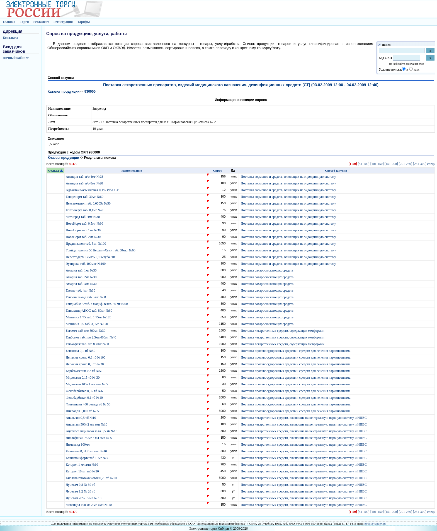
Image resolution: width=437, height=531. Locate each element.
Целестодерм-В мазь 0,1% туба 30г (91, 257)
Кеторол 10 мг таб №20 (83, 471)
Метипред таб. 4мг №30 (83, 217)
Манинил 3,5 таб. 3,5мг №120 (87, 324)
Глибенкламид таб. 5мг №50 (86, 297)
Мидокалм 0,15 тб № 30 (83, 377)
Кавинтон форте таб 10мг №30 (88, 458)
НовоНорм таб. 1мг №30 (83, 230)
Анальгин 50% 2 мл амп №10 (87, 424)
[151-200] (391, 164)
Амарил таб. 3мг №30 (82, 284)
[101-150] (377, 164)
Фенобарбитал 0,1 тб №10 (85, 398)
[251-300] (419, 164)
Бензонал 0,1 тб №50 (81, 351)
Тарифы (83, 22)
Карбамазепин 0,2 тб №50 (84, 371)
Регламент (41, 22)
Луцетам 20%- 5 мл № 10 (84, 498)
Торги (24, 22)
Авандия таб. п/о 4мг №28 (85, 177)
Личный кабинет (16, 58)
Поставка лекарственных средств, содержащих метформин (282, 331)
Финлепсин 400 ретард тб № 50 (88, 404)
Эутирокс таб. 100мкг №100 (86, 264)
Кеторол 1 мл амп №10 (82, 465)
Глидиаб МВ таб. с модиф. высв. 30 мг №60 (97, 304)
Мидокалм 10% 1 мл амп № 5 (87, 384)
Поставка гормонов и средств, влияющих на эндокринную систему (288, 177)
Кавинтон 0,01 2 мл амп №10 (87, 451)
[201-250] (405, 164)
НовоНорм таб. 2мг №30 (83, 237)
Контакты (10, 38)
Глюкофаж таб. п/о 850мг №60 (88, 344)
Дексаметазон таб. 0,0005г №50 (88, 203)
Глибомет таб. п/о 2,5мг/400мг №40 (91, 337)
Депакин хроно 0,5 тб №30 (85, 364)
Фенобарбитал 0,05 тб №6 (85, 391)
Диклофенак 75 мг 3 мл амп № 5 (89, 438)
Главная (9, 22)
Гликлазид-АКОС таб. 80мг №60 (89, 311)
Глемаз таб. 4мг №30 (81, 290)
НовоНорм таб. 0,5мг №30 (85, 223)
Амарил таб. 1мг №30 (82, 270)
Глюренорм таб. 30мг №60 (85, 197)
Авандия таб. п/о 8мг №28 (85, 183)
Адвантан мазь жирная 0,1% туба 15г (92, 190)
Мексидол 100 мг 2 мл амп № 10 (89, 505)
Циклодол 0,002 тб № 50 (83, 411)
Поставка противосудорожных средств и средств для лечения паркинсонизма (296, 351)
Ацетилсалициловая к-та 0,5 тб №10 (92, 431)
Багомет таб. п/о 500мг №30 (86, 331)
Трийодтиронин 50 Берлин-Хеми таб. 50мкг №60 (101, 250)
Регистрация (63, 22)
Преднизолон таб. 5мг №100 (86, 244)
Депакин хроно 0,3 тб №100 (86, 357)
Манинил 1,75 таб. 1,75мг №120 (89, 317)
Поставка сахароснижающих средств (267, 270)
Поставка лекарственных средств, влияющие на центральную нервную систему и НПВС (304, 418)
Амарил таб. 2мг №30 (82, 277)
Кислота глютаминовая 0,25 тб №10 (92, 478)
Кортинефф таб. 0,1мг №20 (85, 210)
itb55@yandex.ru (374, 523)
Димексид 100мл (78, 444)
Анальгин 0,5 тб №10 (82, 418)
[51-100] (364, 164)
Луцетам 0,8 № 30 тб (81, 485)
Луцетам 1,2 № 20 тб (81, 491)
